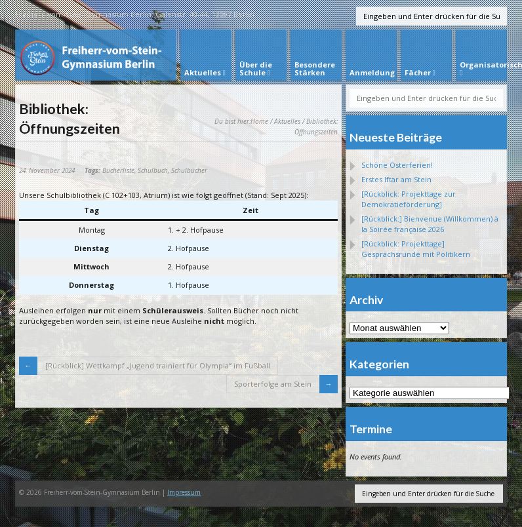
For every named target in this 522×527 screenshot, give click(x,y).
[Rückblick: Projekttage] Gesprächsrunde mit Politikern (415, 249)
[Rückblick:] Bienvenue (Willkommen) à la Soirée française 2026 (429, 224)
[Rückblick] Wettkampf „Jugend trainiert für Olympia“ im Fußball (157, 365)
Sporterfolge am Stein (272, 384)
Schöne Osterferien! (397, 165)
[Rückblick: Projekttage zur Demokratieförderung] (408, 199)
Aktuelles (287, 121)
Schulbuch (153, 170)
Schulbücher (189, 170)
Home (259, 121)
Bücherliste (118, 170)
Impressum (184, 492)
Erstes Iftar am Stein (396, 179)
